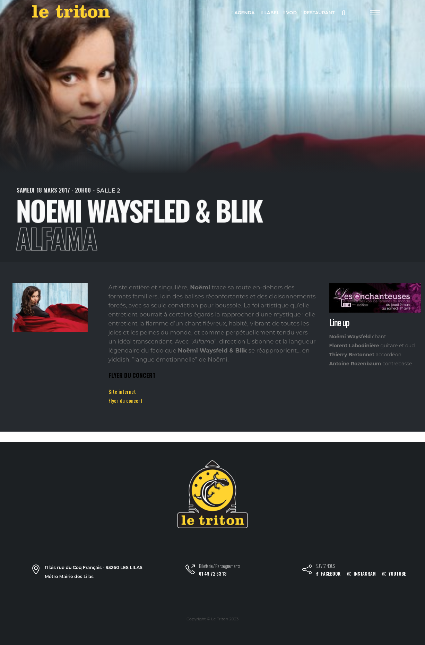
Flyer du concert (125, 400)
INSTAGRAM (361, 573)
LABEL (270, 13)
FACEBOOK (328, 573)
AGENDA (243, 13)
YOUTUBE (394, 573)
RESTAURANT (318, 13)
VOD (290, 13)
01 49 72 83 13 (212, 573)
